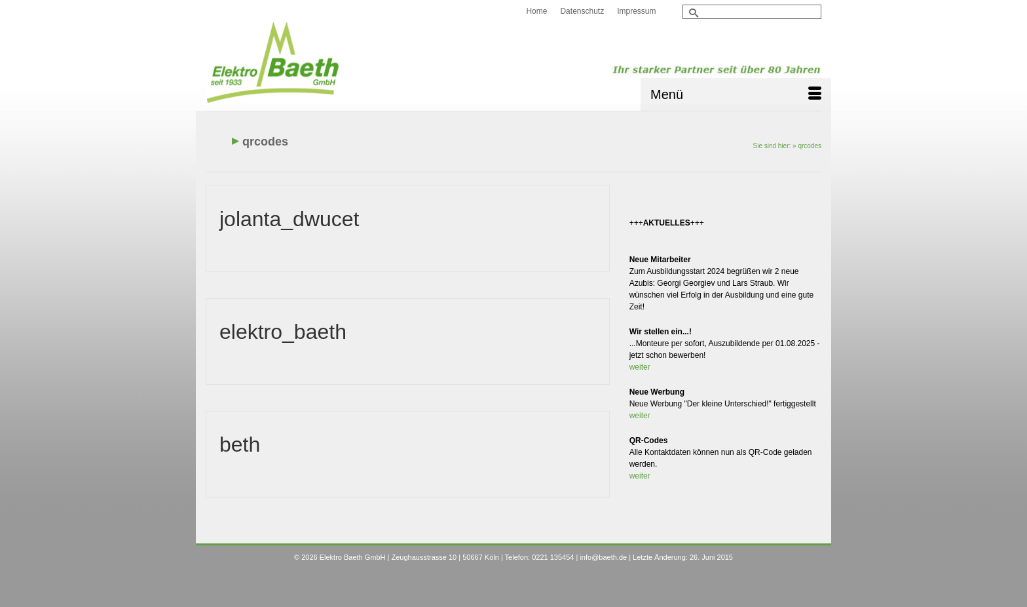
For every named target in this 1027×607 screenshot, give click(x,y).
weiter (639, 367)
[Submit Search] (692, 13)
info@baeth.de (603, 557)
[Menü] (736, 94)
